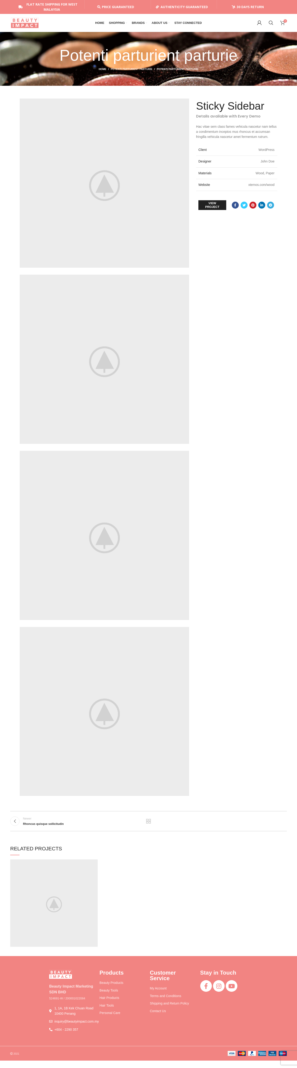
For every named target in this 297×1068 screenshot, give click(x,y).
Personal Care (110, 1020)
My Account (158, 996)
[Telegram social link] (270, 210)
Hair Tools (107, 1013)
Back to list (148, 827)
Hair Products (109, 1005)
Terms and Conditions (165, 1003)
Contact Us (158, 1018)
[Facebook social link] (235, 210)
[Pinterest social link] (252, 210)
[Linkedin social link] (261, 210)
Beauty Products (111, 990)
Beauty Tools (109, 998)
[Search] (271, 25)
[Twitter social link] (244, 210)
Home (102, 74)
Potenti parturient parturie (131, 74)
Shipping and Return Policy (169, 1011)
